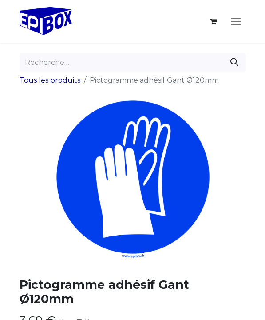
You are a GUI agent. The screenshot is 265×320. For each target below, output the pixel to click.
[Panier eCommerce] (213, 21)
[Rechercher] (234, 62)
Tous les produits (50, 80)
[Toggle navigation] (236, 21)
